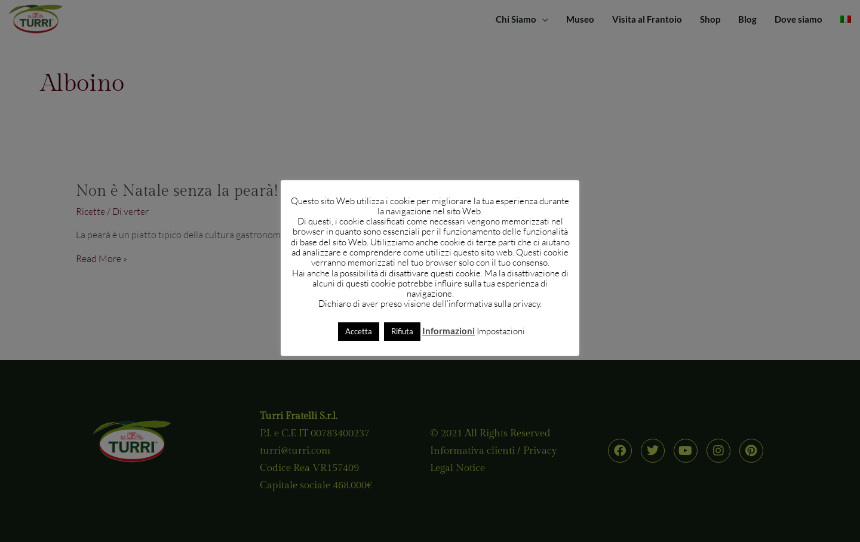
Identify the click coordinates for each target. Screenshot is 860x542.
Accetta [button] (358, 331)
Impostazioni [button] (501, 331)
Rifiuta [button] (402, 331)
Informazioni (448, 330)
